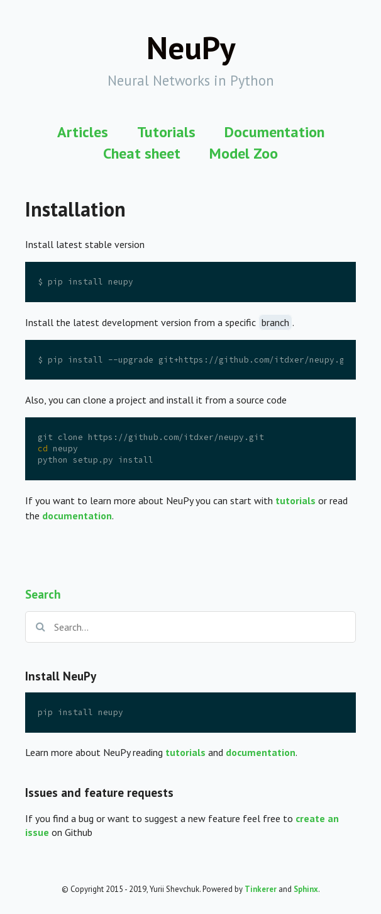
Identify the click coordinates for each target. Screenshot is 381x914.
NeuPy (190, 47)
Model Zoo (243, 153)
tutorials (185, 752)
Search (43, 594)
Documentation (274, 132)
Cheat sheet (141, 153)
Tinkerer (261, 889)
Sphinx (306, 889)
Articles (82, 132)
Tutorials (166, 132)
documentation (260, 752)
